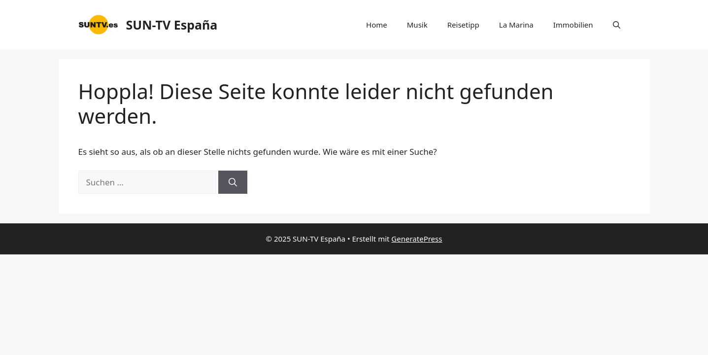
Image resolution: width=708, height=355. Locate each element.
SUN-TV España (172, 24)
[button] (616, 24)
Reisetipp (463, 25)
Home (376, 25)
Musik (417, 25)
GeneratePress (416, 239)
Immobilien (573, 25)
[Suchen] (232, 182)
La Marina (516, 25)
